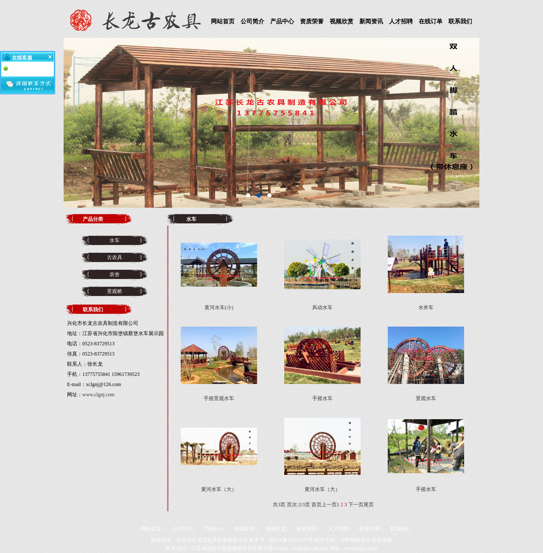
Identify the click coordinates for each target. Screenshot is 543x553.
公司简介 (252, 21)
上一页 (329, 505)
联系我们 (460, 21)
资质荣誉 (312, 21)
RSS (365, 540)
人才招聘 (401, 21)
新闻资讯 (371, 21)
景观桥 (114, 291)
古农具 (114, 257)
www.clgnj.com (98, 395)
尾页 (369, 505)
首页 (316, 505)
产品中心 (282, 21)
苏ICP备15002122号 (291, 540)
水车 (114, 240)
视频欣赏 (341, 21)
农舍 (114, 274)
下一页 (356, 505)
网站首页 (223, 21)
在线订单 (430, 21)
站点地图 (382, 540)
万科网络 (350, 540)
